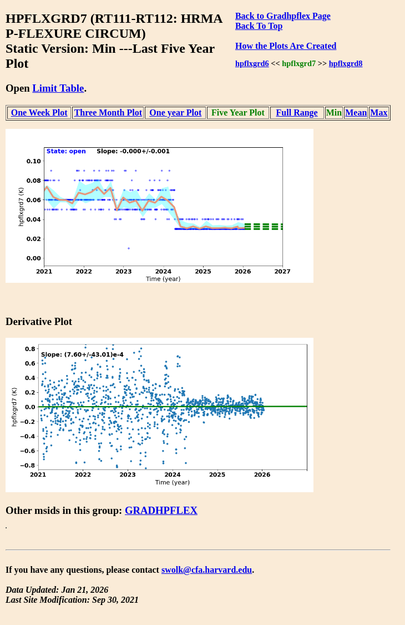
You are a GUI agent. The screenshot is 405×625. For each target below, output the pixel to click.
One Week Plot (39, 112)
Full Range (297, 112)
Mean (356, 112)
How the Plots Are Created (285, 46)
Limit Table (58, 88)
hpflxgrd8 (346, 63)
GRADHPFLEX (161, 510)
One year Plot (175, 112)
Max (378, 112)
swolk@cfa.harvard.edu (206, 569)
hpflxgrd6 (252, 63)
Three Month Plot (108, 112)
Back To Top (258, 26)
